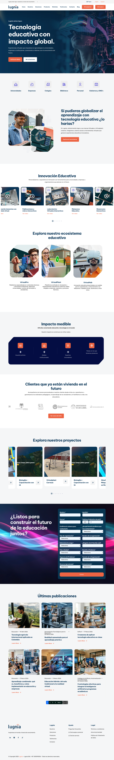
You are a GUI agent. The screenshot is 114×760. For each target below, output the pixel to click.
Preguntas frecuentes (74, 729)
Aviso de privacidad (96, 732)
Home (23, 7)
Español (102, 1)
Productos (47, 7)
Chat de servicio (73, 735)
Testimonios (63, 7)
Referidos (55, 7)
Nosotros (30, 7)
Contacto (72, 7)
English (96, 1)
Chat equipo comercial (75, 732)
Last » (65, 702)
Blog (78, 7)
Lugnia (21, 756)
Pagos (89, 2)
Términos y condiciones (97, 729)
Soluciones (38, 7)
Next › (59, 702)
